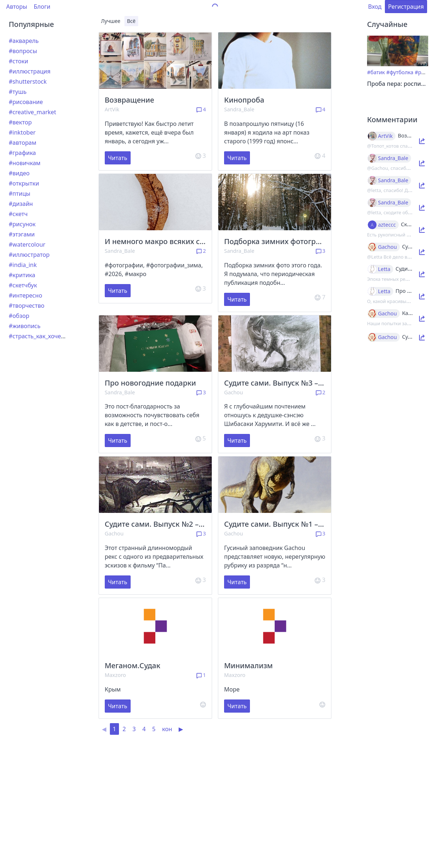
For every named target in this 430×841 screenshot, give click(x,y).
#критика (22, 275)
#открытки (24, 183)
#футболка (399, 72)
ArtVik (112, 109)
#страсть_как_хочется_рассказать (56, 336)
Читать (117, 158)
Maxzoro (115, 674)
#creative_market (32, 112)
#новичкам (24, 163)
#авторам (22, 143)
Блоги (42, 7)
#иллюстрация (30, 71)
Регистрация (406, 7)
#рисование (26, 102)
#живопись (24, 326)
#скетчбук (23, 285)
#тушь (18, 92)
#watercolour (27, 244)
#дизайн (21, 204)
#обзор (19, 316)
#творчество (26, 306)
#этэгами (22, 234)
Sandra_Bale (239, 109)
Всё (131, 20)
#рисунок (22, 224)
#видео (19, 173)
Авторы (16, 7)
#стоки (18, 61)
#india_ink (23, 265)
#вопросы (23, 51)
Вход (375, 7)
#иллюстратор (29, 255)
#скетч (18, 214)
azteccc (387, 225)
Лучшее (110, 20)
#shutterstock (28, 81)
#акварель (24, 41)
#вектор (20, 122)
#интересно (25, 295)
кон (167, 729)
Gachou (233, 392)
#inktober (22, 132)
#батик (376, 72)
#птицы (19, 194)
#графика (22, 153)
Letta (384, 269)
